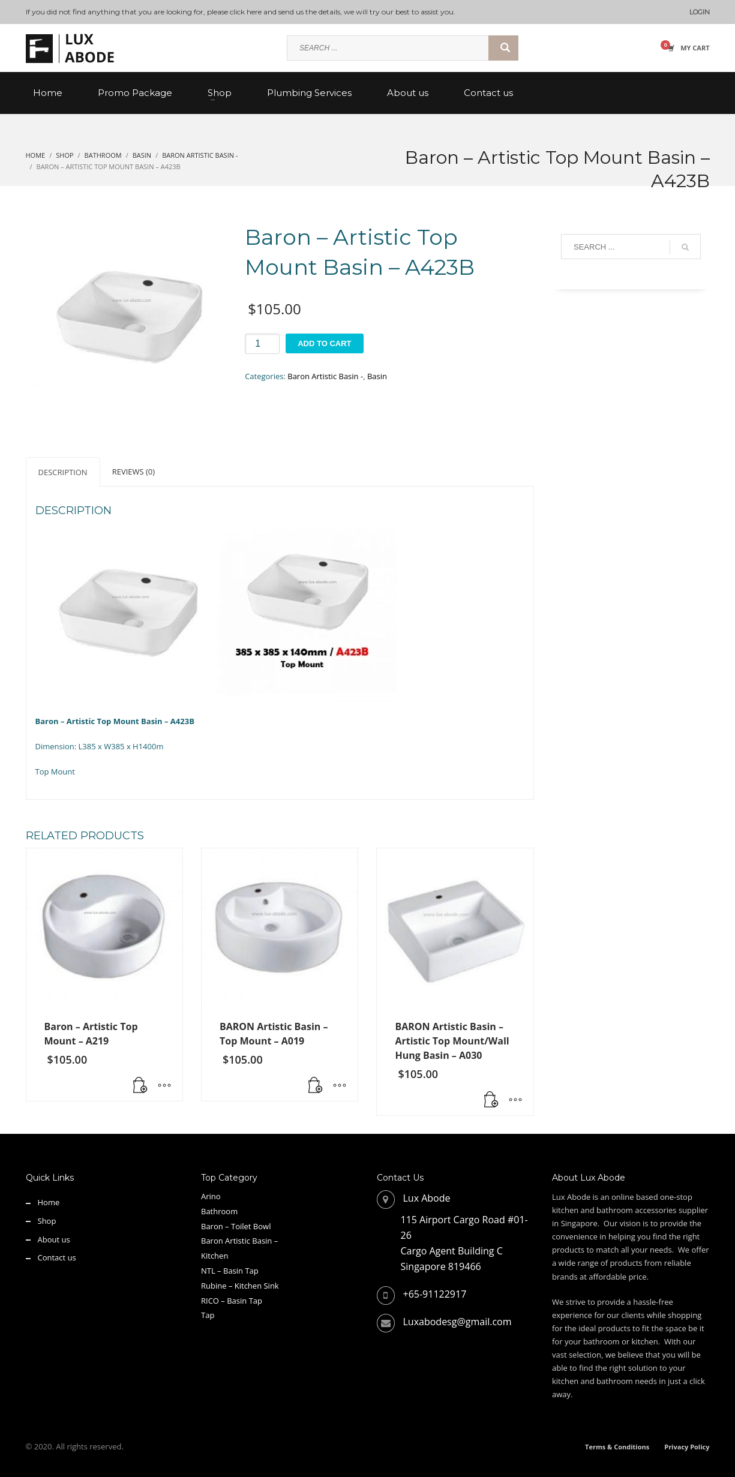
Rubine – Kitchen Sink (240, 1285)
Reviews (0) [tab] (133, 471)
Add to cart (324, 343)
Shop (47, 1220)
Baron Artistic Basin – (239, 1240)
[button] (140, 1086)
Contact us (57, 1257)
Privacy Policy (686, 1446)
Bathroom (219, 1211)
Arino (211, 1196)
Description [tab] (63, 472)
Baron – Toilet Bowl (236, 1226)
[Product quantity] (262, 344)
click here (246, 11)
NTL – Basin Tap (230, 1270)
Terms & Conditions (617, 1446)
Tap (207, 1315)
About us (54, 1239)
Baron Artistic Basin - (325, 376)
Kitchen (214, 1255)
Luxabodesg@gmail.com (457, 1321)
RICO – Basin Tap (231, 1300)
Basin (377, 376)
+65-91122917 (435, 1294)
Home (49, 1202)
